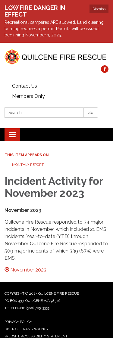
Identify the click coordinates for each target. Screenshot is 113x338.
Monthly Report (28, 165)
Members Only (28, 96)
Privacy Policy (18, 322)
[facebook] (104, 71)
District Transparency (27, 329)
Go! (90, 112)
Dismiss (99, 9)
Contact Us (24, 86)
